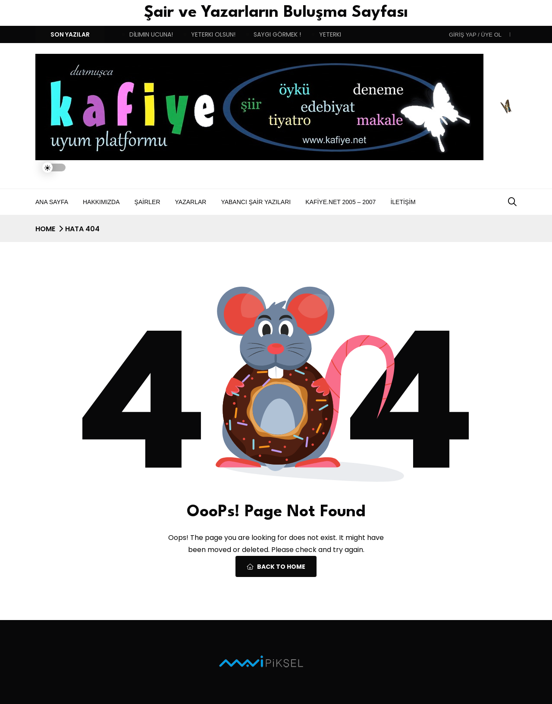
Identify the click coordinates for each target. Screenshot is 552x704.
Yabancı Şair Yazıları (256, 201)
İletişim (402, 201)
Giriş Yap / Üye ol (475, 34)
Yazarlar (191, 201)
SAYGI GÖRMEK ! (277, 34)
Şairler (147, 201)
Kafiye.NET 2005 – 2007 (340, 201)
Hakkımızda (101, 201)
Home (45, 229)
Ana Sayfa (51, 201)
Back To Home (276, 566)
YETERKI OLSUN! (213, 34)
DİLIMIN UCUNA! (151, 34)
